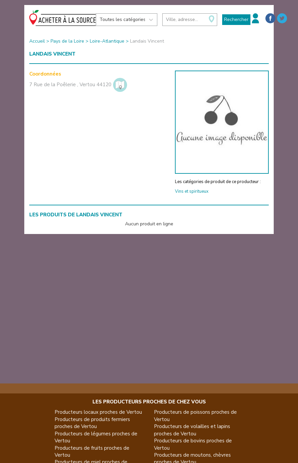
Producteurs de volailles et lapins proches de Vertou (192, 430)
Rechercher (236, 19)
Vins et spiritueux (192, 191)
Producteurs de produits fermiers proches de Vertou (92, 423)
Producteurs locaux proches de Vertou (98, 412)
